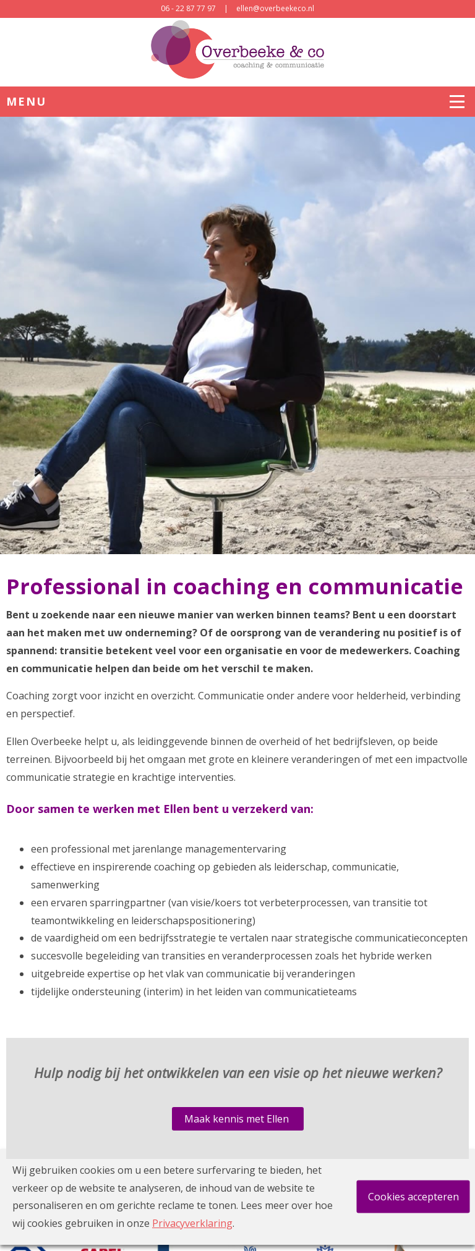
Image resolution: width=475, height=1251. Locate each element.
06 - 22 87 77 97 (188, 8)
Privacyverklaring (192, 1223)
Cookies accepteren (413, 1196)
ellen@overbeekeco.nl (275, 8)
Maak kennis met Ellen (237, 1119)
